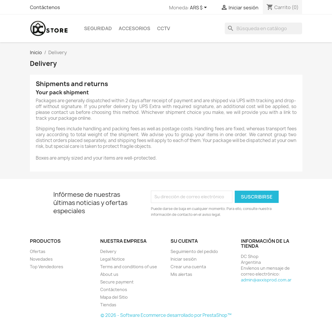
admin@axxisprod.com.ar (266, 280)
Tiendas (108, 304)
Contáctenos (45, 7)
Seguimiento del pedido (194, 251)
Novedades (41, 259)
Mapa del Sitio (114, 297)
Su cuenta (184, 241)
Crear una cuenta (188, 266)
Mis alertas (181, 274)
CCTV (163, 28)
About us (109, 274)
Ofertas (37, 251)
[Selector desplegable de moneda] (199, 7)
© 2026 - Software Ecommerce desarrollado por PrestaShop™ (166, 315)
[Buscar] (263, 28)
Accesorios (134, 28)
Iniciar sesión (184, 259)
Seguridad (98, 28)
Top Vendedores (46, 266)
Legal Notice (112, 259)
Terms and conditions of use (128, 266)
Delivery (108, 251)
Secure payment (117, 282)
